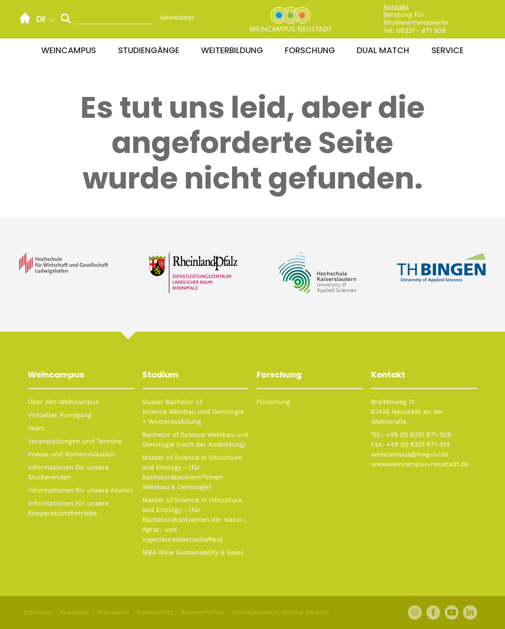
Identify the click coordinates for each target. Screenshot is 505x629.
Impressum (113, 612)
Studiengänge (148, 50)
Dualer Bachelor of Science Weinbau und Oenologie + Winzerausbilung (193, 411)
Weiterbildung (232, 50)
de (41, 19)
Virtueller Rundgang (60, 415)
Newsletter (177, 17)
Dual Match (383, 50)
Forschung (310, 50)
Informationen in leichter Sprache (280, 612)
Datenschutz (155, 612)
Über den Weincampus (63, 402)
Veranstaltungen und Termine (75, 441)
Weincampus (68, 50)
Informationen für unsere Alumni (80, 490)
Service (447, 50)
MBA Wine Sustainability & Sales (193, 552)
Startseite (37, 612)
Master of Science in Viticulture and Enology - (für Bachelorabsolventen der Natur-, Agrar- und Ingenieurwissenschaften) (194, 519)
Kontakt (396, 7)
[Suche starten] (65, 18)
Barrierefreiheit (202, 612)
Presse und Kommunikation (71, 454)
